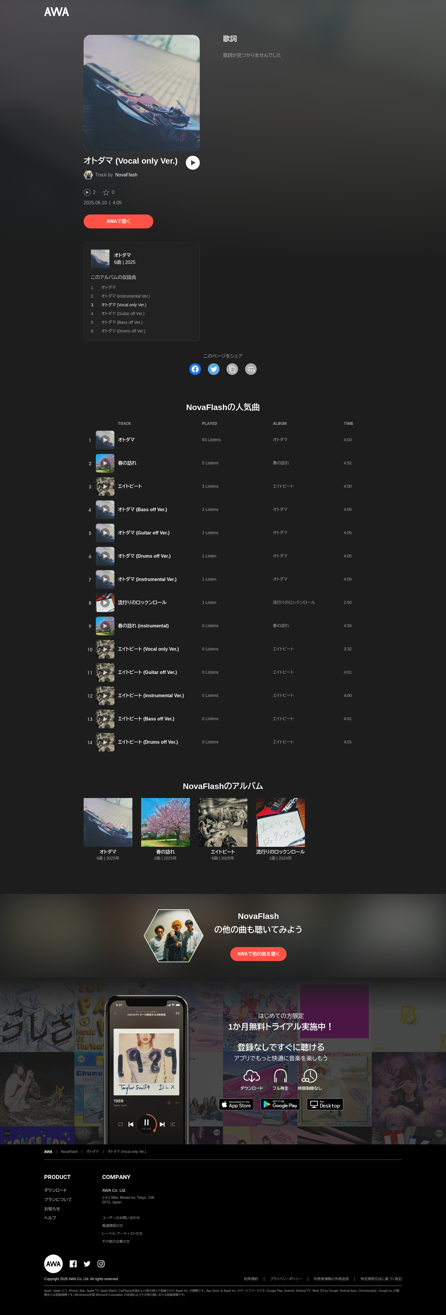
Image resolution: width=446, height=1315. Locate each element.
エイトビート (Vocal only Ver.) (148, 649)
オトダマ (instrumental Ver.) (125, 296)
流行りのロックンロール (142, 602)
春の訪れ (127, 463)
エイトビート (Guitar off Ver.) (147, 672)
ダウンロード (55, 1190)
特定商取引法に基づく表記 (381, 1279)
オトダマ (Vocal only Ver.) (126, 1152)
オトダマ (122, 255)
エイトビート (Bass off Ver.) (146, 718)
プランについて (58, 1199)
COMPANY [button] (116, 1176)
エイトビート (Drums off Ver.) (148, 742)
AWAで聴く (118, 221)
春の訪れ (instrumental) (143, 625)
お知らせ (52, 1209)
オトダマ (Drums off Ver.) (123, 331)
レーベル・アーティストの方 (122, 1234)
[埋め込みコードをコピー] (251, 369)
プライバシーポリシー (286, 1279)
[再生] (193, 163)
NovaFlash (126, 174)
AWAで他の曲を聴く (258, 953)
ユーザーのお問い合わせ (121, 1218)
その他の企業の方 (116, 1241)
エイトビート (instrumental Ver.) (151, 695)
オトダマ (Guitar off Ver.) (123, 313)
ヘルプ (50, 1218)
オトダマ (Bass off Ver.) (122, 322)
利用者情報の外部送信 (331, 1279)
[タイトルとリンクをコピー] (232, 369)
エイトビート (130, 486)
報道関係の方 (112, 1226)
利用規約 (251, 1279)
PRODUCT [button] (57, 1176)
